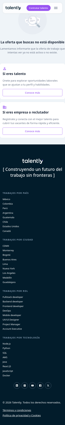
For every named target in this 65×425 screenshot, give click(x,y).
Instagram (24, 385)
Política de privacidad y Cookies (22, 415)
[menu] (56, 8)
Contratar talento (38, 8)
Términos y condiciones (17, 410)
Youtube (32, 385)
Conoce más (32, 92)
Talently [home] (32, 161)
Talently (13, 8)
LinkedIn (17, 385)
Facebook (40, 385)
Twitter (48, 385)
